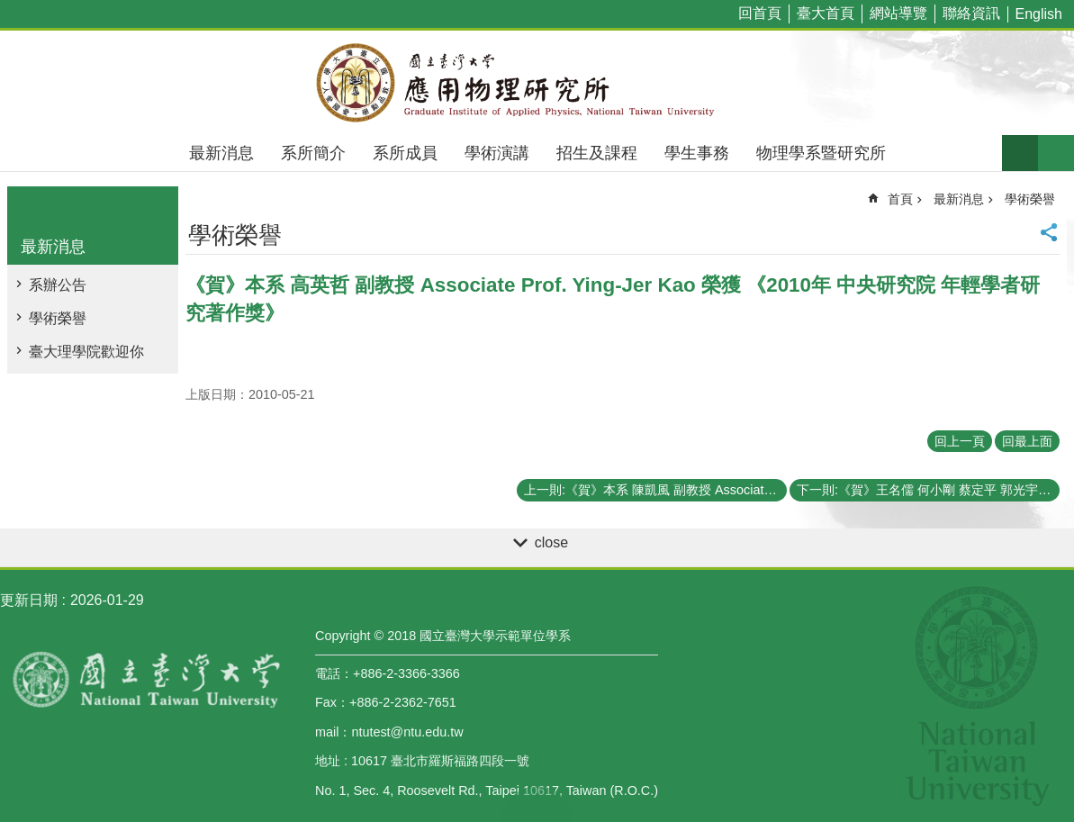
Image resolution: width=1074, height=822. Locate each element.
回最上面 (1027, 441)
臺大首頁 (825, 13)
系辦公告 (57, 285)
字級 (1020, 153)
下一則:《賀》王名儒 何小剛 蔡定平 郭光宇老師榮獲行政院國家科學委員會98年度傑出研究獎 (928, 490)
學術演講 (497, 153)
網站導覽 (898, 13)
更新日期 (29, 600)
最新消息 (221, 153)
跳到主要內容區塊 (9, 9)
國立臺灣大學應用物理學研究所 (537, 83)
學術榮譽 (57, 318)
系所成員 (405, 153)
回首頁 (759, 13)
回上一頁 (959, 441)
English (1038, 14)
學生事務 (696, 153)
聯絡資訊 (971, 13)
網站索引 (1056, 153)
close (551, 542)
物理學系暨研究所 (821, 153)
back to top (537, 804)
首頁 (900, 199)
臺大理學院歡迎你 (86, 351)
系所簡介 (313, 153)
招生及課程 (596, 153)
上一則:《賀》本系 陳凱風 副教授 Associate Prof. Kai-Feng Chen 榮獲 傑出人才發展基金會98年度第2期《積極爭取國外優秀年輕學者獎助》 (655, 490)
